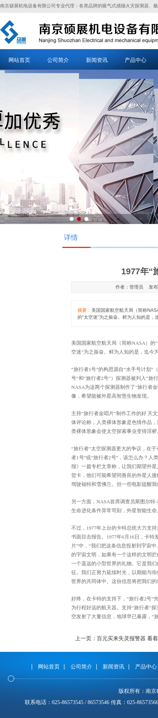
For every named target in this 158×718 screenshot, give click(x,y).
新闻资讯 (97, 60)
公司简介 (58, 60)
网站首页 (19, 60)
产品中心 (135, 60)
